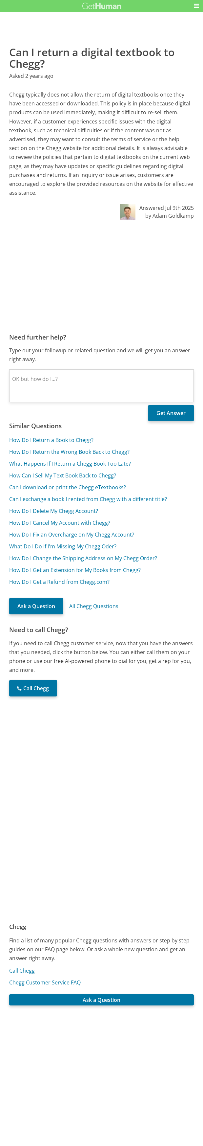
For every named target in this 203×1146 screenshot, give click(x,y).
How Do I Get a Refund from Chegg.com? (59, 581)
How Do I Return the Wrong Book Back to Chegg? (69, 451)
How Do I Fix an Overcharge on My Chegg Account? (71, 534)
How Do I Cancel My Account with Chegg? (59, 522)
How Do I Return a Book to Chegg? (51, 440)
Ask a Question (36, 606)
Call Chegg (22, 970)
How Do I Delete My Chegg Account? (53, 511)
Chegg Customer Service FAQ (45, 982)
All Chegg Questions (93, 606)
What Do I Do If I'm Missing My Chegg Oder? (62, 546)
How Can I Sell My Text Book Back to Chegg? (62, 475)
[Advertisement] (101, 276)
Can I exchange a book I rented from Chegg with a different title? (88, 499)
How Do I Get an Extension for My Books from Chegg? (75, 570)
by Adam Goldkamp (169, 215)
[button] (196, 6)
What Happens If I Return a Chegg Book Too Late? (70, 463)
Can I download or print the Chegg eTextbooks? (67, 487)
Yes (114, 1049)
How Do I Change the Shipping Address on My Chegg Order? (83, 558)
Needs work (138, 1049)
